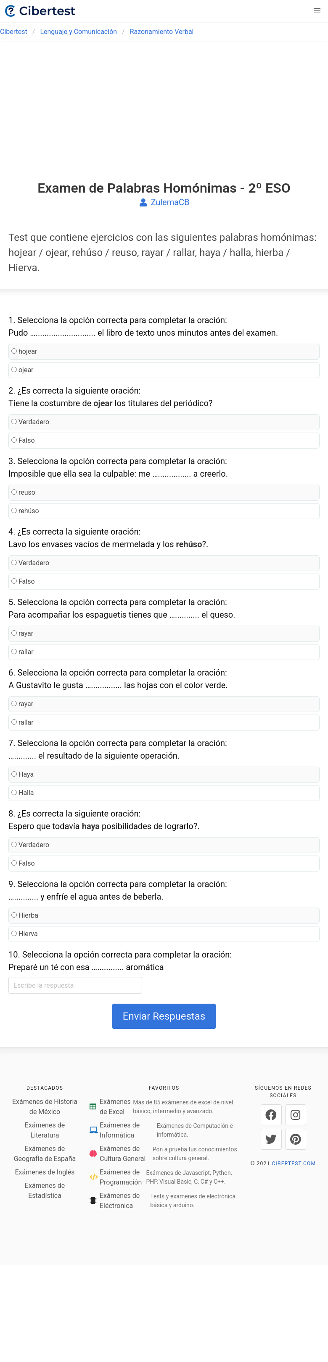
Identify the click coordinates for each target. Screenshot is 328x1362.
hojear (24, 351)
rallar (22, 652)
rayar (22, 633)
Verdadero (30, 422)
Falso (23, 440)
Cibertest (13, 32)
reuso (23, 492)
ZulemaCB (163, 202)
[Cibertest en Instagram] (295, 1114)
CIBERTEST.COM (294, 1163)
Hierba (24, 915)
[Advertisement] (164, 118)
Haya (22, 774)
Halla (22, 793)
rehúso (25, 511)
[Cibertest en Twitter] (271, 1139)
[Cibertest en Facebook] (271, 1114)
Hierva (24, 934)
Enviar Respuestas (164, 1016)
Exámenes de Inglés (44, 1172)
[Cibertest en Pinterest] (295, 1139)
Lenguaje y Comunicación (78, 32)
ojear (22, 370)
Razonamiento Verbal (162, 32)
